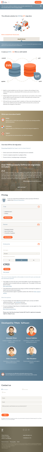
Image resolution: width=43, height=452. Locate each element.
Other (4, 392)
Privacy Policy (18, 7)
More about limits (7, 286)
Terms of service (5, 441)
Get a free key (8, 217)
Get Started (38, 2)
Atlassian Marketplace (37, 181)
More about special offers (9, 309)
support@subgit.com (27, 435)
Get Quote (26, 389)
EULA (18, 441)
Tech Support (5, 389)
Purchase (7, 269)
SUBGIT (4, 2)
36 (33, 260)
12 (9, 260)
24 (21, 260)
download (18, 302)
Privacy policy (6, 419)
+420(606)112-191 (27, 437)
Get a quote (6, 272)
